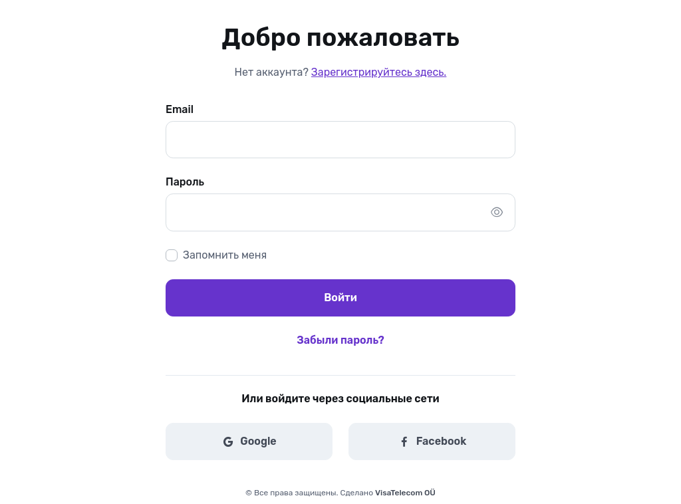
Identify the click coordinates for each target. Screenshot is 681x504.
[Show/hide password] (497, 212)
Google (248, 441)
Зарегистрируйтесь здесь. (378, 72)
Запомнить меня (225, 255)
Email (180, 109)
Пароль (185, 182)
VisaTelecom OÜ (405, 492)
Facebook (432, 441)
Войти (340, 297)
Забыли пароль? (340, 340)
